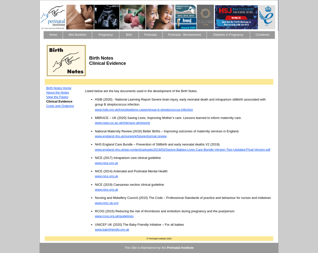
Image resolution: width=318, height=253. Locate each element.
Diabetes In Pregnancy (228, 34)
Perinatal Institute (180, 248)
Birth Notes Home (58, 88)
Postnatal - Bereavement (184, 34)
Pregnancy (105, 34)
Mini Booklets (77, 34)
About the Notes (57, 92)
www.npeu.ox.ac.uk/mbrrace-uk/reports (122, 123)
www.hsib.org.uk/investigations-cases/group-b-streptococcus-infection (144, 109)
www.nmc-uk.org (107, 203)
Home (53, 34)
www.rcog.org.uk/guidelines (114, 216)
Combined (262, 34)
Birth (128, 34)
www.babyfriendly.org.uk (112, 229)
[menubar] (159, 35)
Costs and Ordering (60, 106)
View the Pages (57, 97)
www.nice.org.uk (106, 163)
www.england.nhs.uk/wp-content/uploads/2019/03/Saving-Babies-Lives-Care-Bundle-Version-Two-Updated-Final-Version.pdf (182, 149)
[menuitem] (53, 35)
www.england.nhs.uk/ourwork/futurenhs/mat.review (131, 136)
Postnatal (150, 34)
